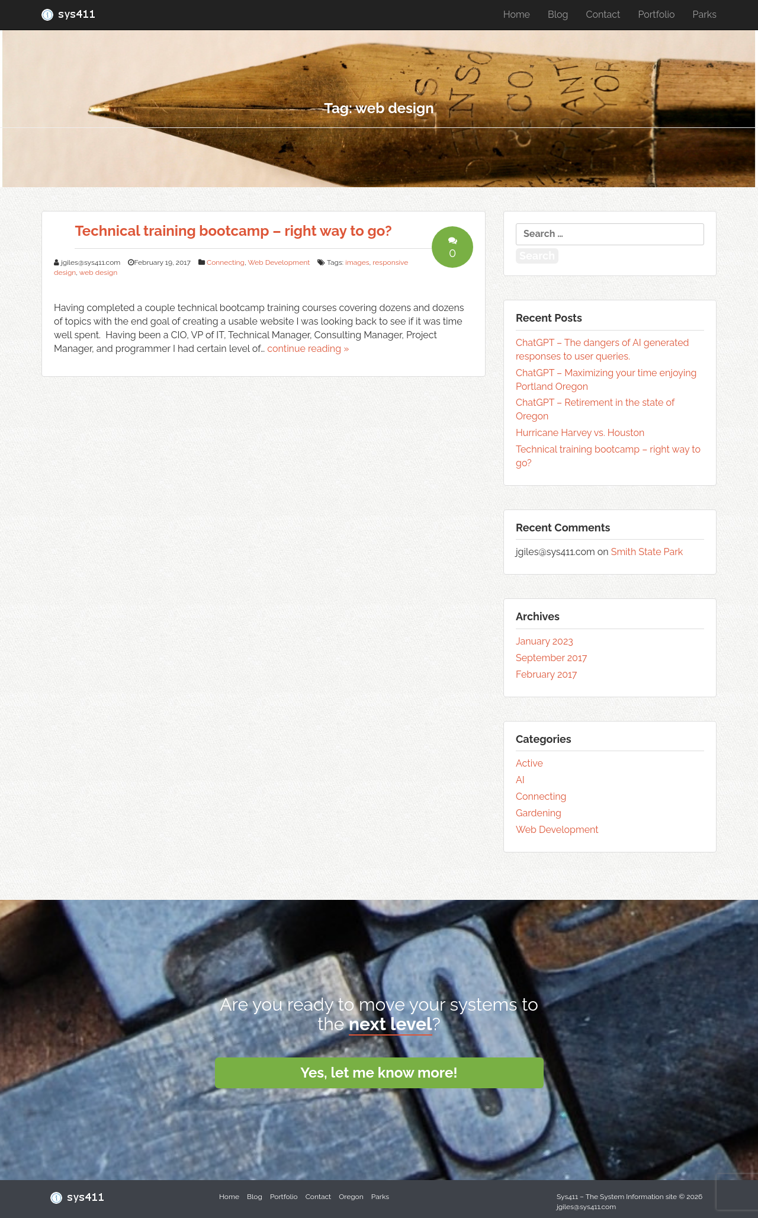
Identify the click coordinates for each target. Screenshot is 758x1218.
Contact (603, 14)
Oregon (351, 1197)
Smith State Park (647, 551)
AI (520, 780)
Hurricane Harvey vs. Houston (580, 432)
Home (516, 14)
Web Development (279, 262)
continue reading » (308, 348)
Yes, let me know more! (379, 1072)
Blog (558, 14)
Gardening (538, 813)
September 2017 (551, 658)
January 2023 (544, 641)
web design (98, 272)
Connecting (226, 262)
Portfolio (656, 14)
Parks (705, 14)
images (357, 262)
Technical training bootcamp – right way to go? (233, 230)
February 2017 (546, 674)
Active (529, 763)
